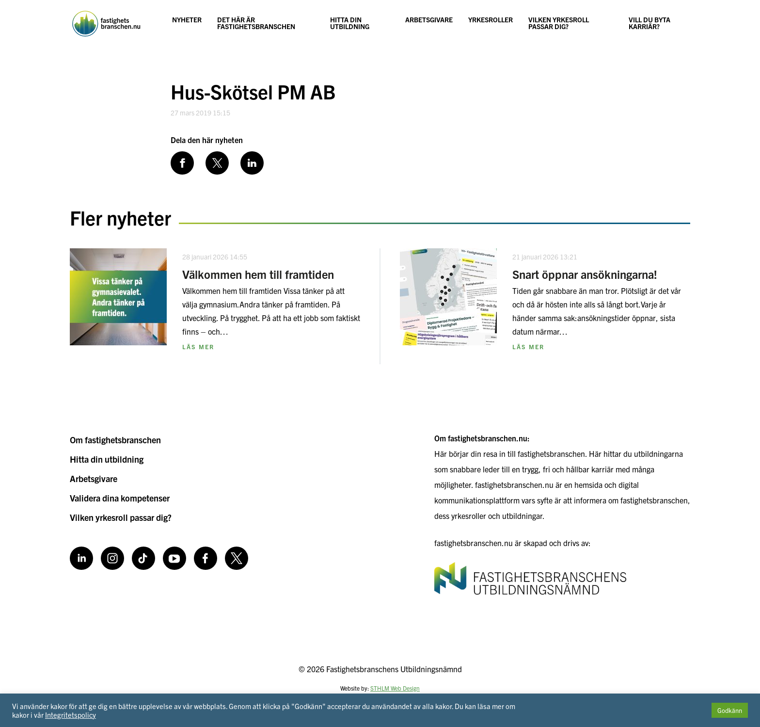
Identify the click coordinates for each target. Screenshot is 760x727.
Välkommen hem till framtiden (258, 274)
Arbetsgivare (429, 19)
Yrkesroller (490, 19)
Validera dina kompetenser (120, 497)
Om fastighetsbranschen (115, 439)
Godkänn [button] (729, 710)
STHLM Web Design (395, 688)
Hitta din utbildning (349, 23)
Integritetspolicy (70, 714)
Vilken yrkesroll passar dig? (558, 23)
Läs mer (198, 346)
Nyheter (187, 19)
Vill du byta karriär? (649, 23)
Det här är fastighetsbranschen (256, 23)
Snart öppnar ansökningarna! (584, 274)
